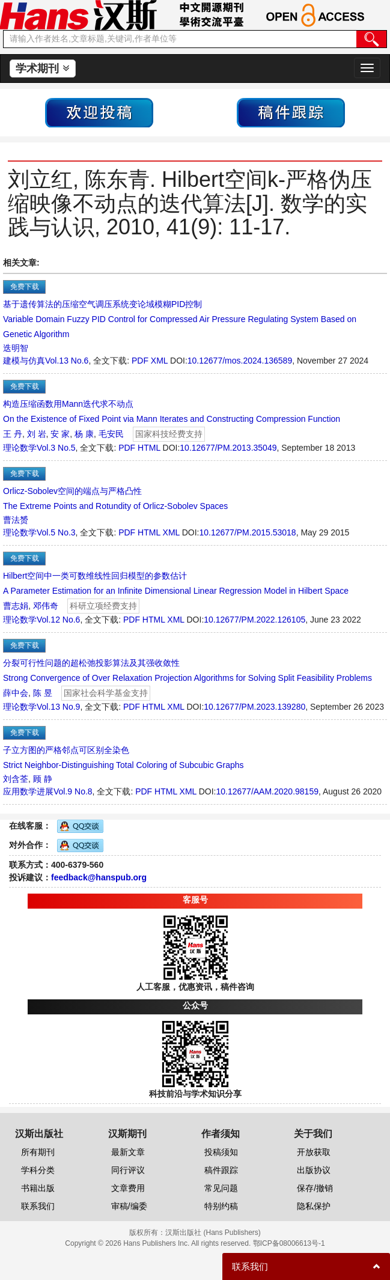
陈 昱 (42, 693)
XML (159, 360)
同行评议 (128, 1170)
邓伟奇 (45, 606)
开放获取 (314, 1152)
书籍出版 (38, 1188)
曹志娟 (15, 606)
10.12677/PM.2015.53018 (248, 532)
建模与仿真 (24, 360)
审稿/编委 (129, 1206)
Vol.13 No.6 (66, 360)
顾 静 (42, 779)
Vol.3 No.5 (56, 448)
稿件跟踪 (221, 1170)
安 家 (60, 434)
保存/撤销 (315, 1188)
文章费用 (128, 1188)
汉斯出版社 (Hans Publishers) (213, 1232)
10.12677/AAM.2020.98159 (267, 791)
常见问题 (221, 1188)
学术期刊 (42, 68)
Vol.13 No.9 (58, 707)
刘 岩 (36, 434)
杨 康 (84, 434)
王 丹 (12, 434)
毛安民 (111, 434)
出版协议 (314, 1170)
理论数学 (20, 448)
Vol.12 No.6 (58, 619)
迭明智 (15, 348)
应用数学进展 (28, 791)
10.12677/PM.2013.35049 (228, 448)
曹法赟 (15, 520)
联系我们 (38, 1206)
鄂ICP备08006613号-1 (289, 1243)
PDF (140, 360)
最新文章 (128, 1152)
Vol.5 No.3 (56, 532)
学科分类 (38, 1170)
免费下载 (24, 286)
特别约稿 (221, 1206)
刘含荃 (15, 779)
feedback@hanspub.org (99, 877)
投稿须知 (221, 1152)
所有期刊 (38, 1152)
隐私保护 (314, 1206)
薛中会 (15, 693)
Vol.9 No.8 (73, 791)
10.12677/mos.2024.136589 (239, 360)
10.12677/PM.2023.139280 (254, 707)
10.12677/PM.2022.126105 (254, 619)
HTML (149, 448)
